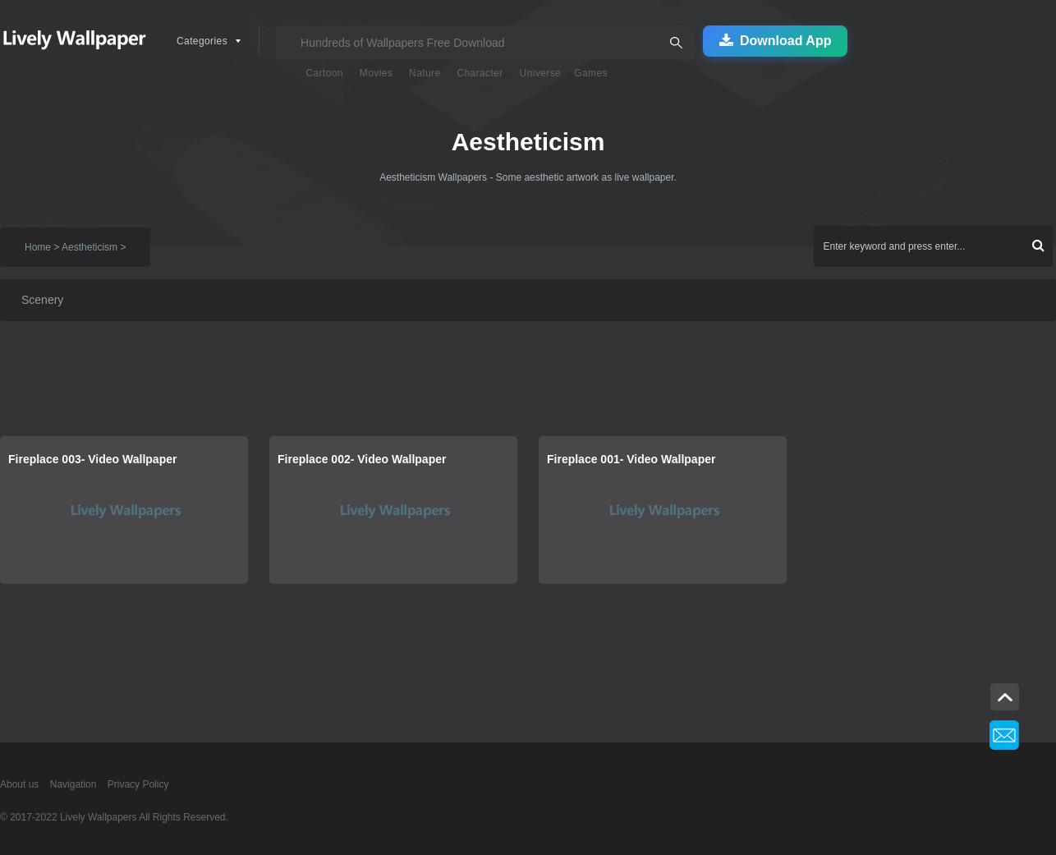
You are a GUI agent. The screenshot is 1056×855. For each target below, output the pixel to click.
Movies (376, 73)
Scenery (42, 299)
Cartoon (324, 73)
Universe (541, 73)
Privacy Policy (138, 784)
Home (38, 247)
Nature (424, 73)
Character (480, 73)
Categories (202, 41)
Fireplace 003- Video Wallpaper (92, 459)
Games (591, 73)
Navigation (73, 784)
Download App (775, 41)
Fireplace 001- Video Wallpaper (631, 459)
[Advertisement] (492, 383)
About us (19, 784)
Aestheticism (89, 247)
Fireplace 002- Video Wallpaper (362, 459)
